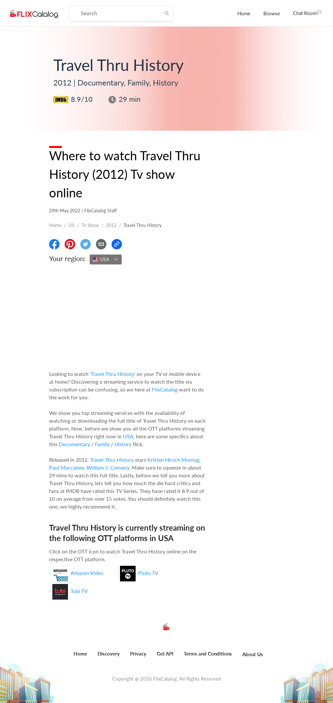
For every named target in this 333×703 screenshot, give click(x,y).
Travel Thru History (112, 460)
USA (128, 436)
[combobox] (105, 259)
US (71, 225)
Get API (165, 654)
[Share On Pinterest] (70, 244)
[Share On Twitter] (85, 244)
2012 (111, 225)
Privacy (138, 654)
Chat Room (307, 12)
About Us (252, 654)
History (122, 444)
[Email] (101, 244)
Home (243, 13)
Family (102, 444)
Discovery (109, 654)
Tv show (90, 225)
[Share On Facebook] (54, 244)
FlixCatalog (165, 389)
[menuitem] (244, 13)
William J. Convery (108, 467)
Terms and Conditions (208, 654)
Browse (271, 13)
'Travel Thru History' (112, 374)
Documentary (74, 444)
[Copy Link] (117, 244)
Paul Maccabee (66, 467)
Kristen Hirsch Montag (173, 460)
